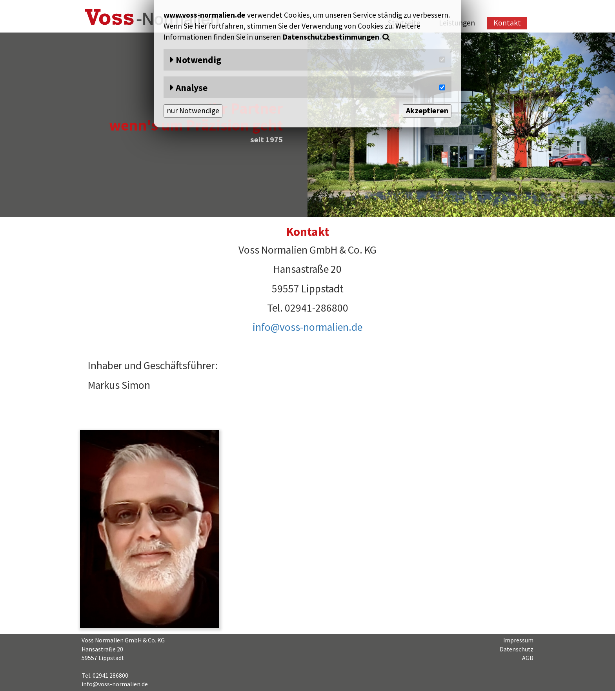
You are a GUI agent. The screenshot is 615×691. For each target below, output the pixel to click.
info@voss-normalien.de (307, 327)
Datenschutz (516, 649)
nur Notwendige (193, 110)
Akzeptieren (427, 110)
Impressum (518, 640)
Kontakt (507, 22)
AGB (527, 658)
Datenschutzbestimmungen (330, 37)
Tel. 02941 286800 (105, 675)
